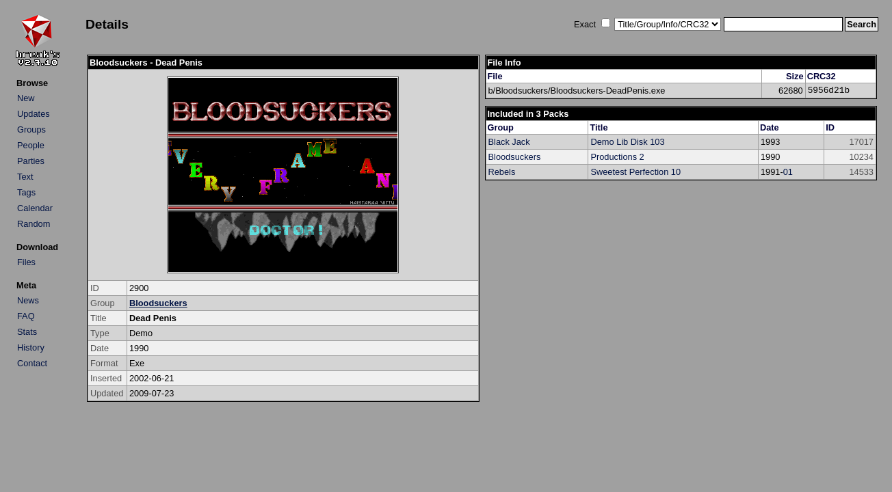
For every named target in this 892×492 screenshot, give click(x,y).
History (30, 347)
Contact (32, 363)
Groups (31, 129)
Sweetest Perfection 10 (635, 172)
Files (26, 262)
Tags (26, 192)
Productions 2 (617, 157)
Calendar (35, 208)
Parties (30, 161)
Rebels (502, 172)
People (30, 145)
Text (25, 177)
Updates (33, 114)
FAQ (26, 316)
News (28, 300)
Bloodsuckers (158, 303)
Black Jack (509, 142)
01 (788, 172)
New (26, 98)
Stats (27, 332)
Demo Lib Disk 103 (627, 142)
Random (33, 224)
